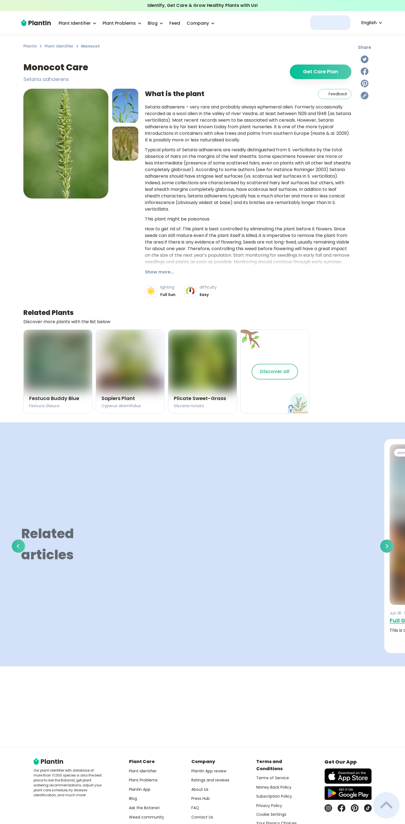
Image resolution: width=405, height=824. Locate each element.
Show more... (159, 272)
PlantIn (30, 46)
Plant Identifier (59, 46)
